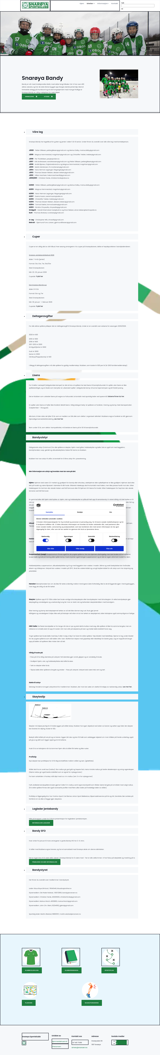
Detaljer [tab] (80, 512)
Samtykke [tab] (49, 512)
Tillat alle (109, 548)
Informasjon (102, 3)
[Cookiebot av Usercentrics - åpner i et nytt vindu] (115, 505)
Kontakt (114, 3)
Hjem (82, 3)
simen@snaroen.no (79, 1047)
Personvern (56, 1047)
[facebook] (116, 1041)
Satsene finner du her (116, 396)
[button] (31, 97)
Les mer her (58, 419)
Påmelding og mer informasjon (44, 862)
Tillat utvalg (80, 548)
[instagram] (116, 1043)
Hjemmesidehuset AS (59, 1041)
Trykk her (39, 276)
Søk (122, 3)
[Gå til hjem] (35, 8)
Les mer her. (127, 687)
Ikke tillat (50, 548)
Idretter (90, 3)
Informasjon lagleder (41, 823)
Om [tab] (110, 512)
